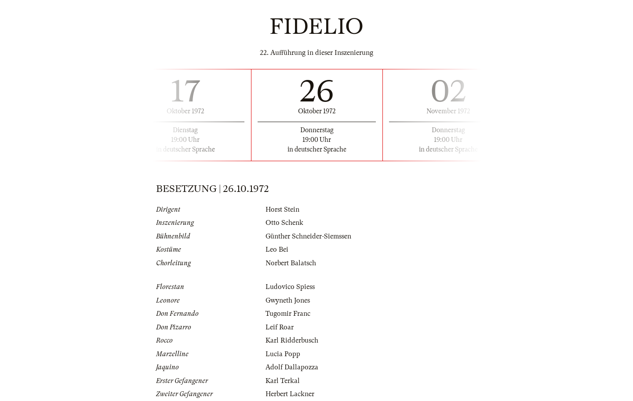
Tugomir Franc (288, 314)
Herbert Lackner (290, 394)
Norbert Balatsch (291, 263)
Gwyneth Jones (288, 300)
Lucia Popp (283, 354)
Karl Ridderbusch (292, 340)
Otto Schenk (284, 223)
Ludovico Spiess (290, 287)
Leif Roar (280, 327)
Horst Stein (282, 209)
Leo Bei (277, 249)
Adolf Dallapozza (292, 367)
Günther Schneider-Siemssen (308, 236)
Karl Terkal (283, 381)
